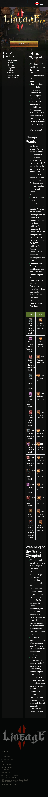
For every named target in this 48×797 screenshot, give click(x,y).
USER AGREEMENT (7, 765)
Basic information (14, 60)
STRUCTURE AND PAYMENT (10, 775)
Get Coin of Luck (7, 759)
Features (11, 62)
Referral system (13, 75)
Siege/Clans (12, 67)
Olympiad (11, 65)
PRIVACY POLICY (7, 767)
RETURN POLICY (6, 772)
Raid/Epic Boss (13, 77)
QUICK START (24, 44)
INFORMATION (6, 757)
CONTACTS (5, 770)
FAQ (2, 754)
